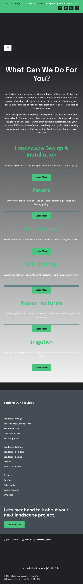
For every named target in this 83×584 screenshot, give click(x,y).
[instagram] (71, 8)
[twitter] (66, 8)
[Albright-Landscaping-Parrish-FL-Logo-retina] (41, 14)
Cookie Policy (54, 568)
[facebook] (60, 8)
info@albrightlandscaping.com (62, 3)
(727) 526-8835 (28, 3)
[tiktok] (77, 8)
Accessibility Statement (34, 568)
